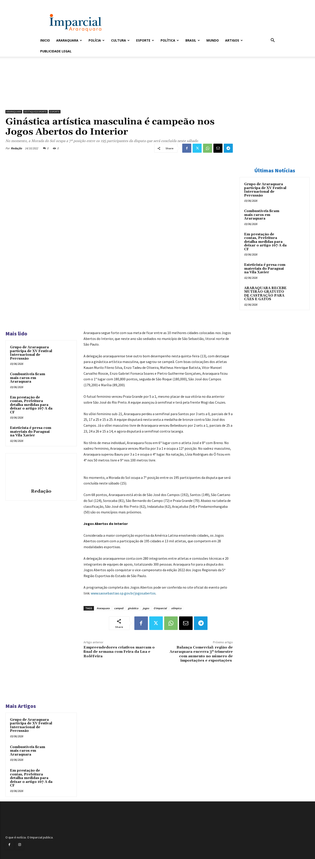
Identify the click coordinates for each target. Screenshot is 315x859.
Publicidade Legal (56, 51)
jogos (146, 608)
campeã (118, 608)
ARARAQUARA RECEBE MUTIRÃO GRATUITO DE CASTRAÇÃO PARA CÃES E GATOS (265, 294)
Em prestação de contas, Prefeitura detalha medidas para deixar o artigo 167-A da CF (31, 404)
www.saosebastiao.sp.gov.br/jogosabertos (123, 593)
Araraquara (69, 40)
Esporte (145, 40)
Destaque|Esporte (35, 111)
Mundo (212, 40)
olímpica (176, 608)
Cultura (120, 40)
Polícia (97, 40)
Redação (16, 148)
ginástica (133, 608)
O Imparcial (160, 608)
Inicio (45, 40)
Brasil (192, 40)
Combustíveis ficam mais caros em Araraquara (27, 378)
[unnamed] (119, 96)
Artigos (234, 40)
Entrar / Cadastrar (47, 3)
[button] (272, 41)
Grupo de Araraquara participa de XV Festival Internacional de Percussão (31, 353)
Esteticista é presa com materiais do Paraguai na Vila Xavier (30, 432)
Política (170, 40)
